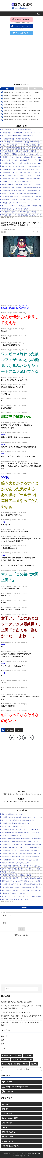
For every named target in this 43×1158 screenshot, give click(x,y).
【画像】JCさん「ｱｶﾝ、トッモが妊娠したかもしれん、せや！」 (21, 169)
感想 (2, 1040)
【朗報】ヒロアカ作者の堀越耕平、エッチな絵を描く (20, 116)
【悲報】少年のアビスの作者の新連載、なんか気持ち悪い (21, 119)
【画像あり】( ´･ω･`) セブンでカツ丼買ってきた (16, 181)
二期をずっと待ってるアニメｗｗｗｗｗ (14, 203)
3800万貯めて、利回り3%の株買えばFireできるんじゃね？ (20, 154)
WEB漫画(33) (6, 1055)
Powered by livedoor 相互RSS (7, 217)
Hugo (29, 1154)
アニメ (19, 730)
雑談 (4, 232)
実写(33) (17, 1064)
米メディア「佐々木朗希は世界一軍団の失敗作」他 (17, 136)
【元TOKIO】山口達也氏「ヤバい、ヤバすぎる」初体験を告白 (21, 145)
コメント (35, 232)
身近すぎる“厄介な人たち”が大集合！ (13, 814)
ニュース (4, 1036)
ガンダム (10, 730)
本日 (7, 89)
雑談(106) (34, 1064)
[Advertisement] (21, 58)
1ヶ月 (36, 89)
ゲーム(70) (5, 1060)
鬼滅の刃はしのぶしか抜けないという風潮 (15, 209)
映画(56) (25, 1064)
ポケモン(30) (27, 1060)
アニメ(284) (17, 1055)
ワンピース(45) (7, 1064)
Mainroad (36, 1154)
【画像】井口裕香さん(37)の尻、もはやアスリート (17, 139)
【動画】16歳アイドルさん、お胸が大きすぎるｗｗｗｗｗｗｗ (21, 178)
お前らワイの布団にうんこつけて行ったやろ (15, 863)
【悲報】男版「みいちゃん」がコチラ (15, 107)
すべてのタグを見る (21, 1069)
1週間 (21, 89)
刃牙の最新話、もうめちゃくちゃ (14, 104)
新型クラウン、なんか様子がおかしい (13, 826)
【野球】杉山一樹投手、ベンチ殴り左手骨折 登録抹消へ (20, 212)
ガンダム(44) (28, 1055)
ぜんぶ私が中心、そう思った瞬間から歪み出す (16, 129)
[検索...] (21, 989)
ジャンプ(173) (16, 1060)
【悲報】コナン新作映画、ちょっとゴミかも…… (18, 95)
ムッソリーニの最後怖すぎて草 (11, 835)
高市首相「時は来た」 (9, 872)
